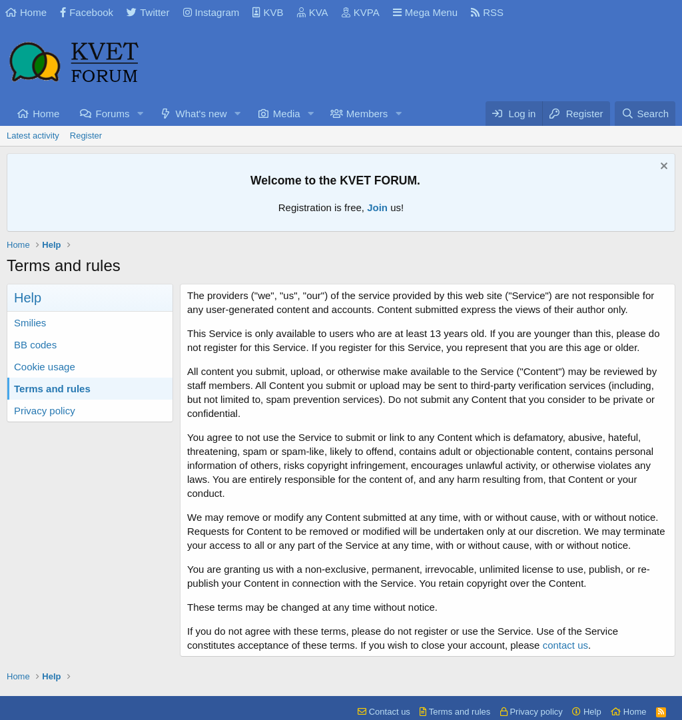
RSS (487, 12)
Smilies (30, 322)
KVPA (361, 12)
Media (286, 113)
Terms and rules (52, 388)
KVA (312, 12)
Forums (113, 113)
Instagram (211, 12)
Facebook (86, 12)
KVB (267, 12)
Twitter (148, 12)
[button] (140, 113)
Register (86, 136)
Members (367, 113)
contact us (565, 645)
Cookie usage (44, 366)
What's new (201, 113)
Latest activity (33, 136)
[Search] (645, 113)
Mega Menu (425, 12)
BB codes (35, 344)
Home (26, 12)
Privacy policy (44, 410)
